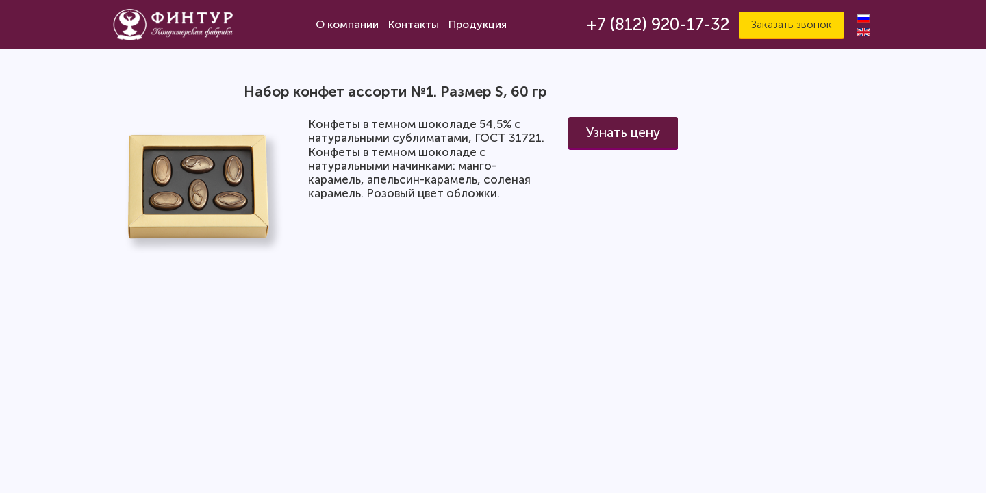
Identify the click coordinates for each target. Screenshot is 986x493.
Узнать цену (623, 132)
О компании (347, 24)
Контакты (413, 24)
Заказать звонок (791, 24)
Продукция (477, 24)
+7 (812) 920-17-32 (658, 24)
